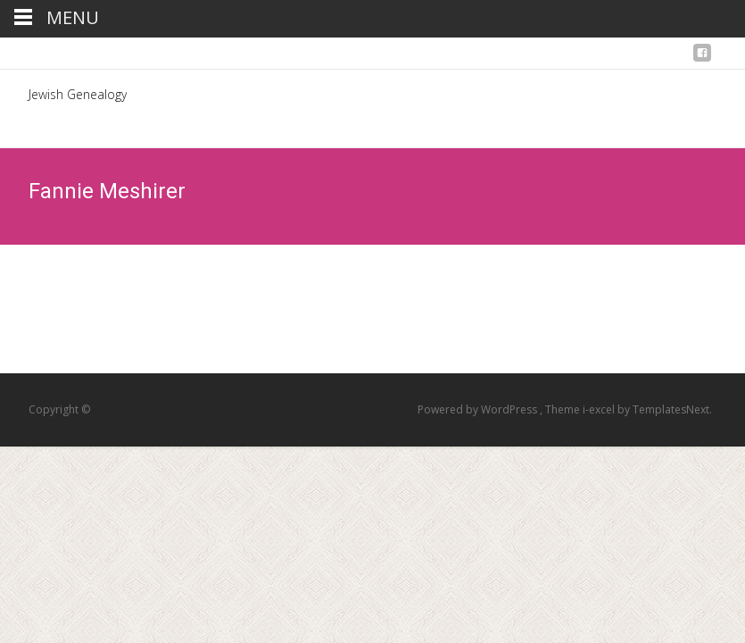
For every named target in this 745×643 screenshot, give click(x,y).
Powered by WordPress (479, 409)
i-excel (600, 409)
